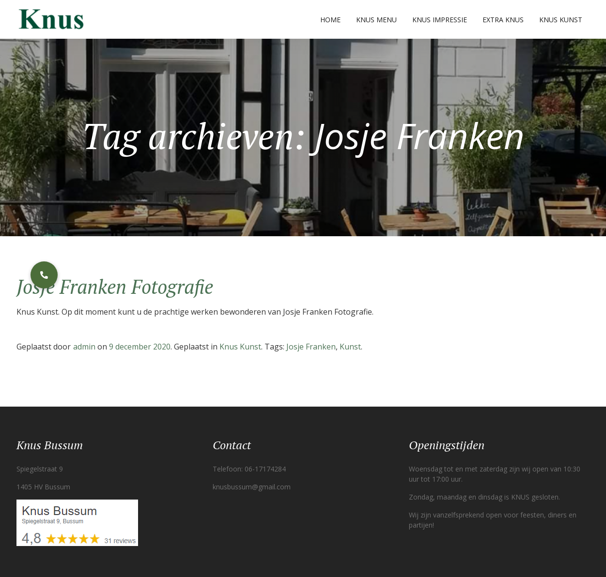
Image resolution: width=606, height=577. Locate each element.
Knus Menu (376, 19)
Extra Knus (503, 19)
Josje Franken (311, 346)
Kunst (350, 346)
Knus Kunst (560, 19)
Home (330, 19)
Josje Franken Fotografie (114, 286)
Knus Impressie (439, 19)
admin (84, 346)
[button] (44, 274)
